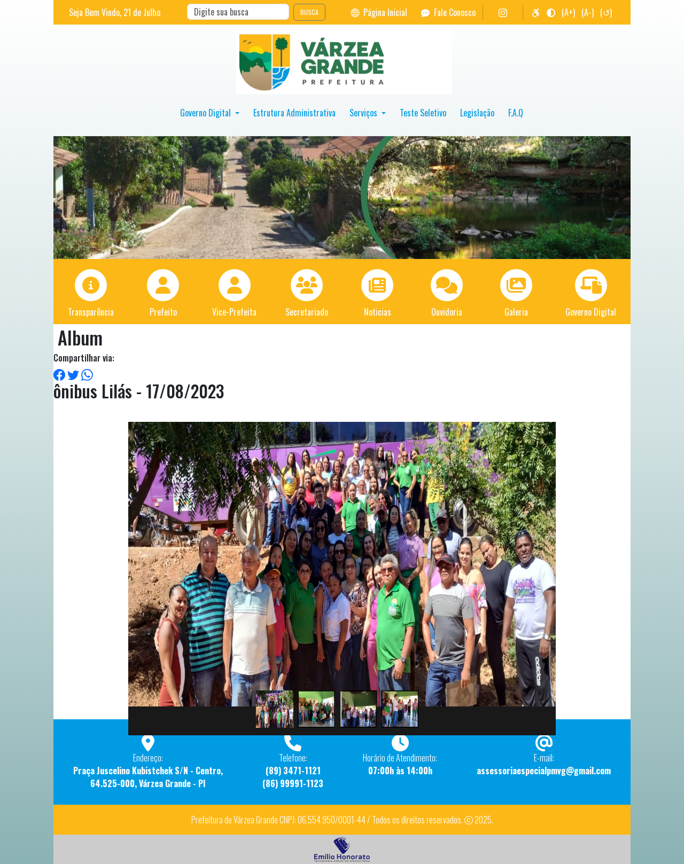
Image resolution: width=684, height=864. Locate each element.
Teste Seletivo (423, 112)
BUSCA (309, 12)
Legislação (477, 112)
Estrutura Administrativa (294, 112)
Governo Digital (206, 112)
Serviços (364, 112)
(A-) (587, 12)
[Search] (238, 12)
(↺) (606, 12)
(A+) (568, 12)
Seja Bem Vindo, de (114, 12)
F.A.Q (515, 112)
